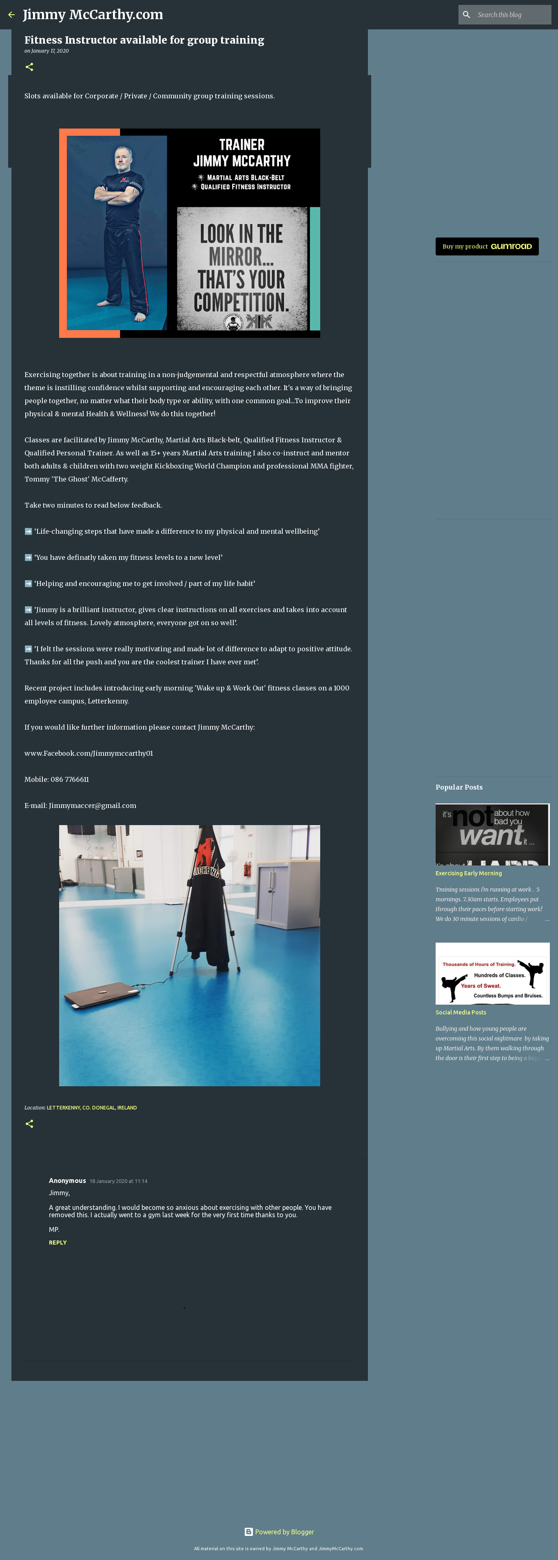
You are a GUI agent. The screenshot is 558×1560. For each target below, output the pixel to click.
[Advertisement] (189, 1450)
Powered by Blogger (279, 1532)
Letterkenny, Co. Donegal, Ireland (92, 1107)
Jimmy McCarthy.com (93, 15)
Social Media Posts (461, 1012)
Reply (58, 1242)
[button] (29, 67)
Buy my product (487, 246)
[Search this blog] (508, 14)
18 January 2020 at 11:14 (118, 1181)
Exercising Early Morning (469, 873)
